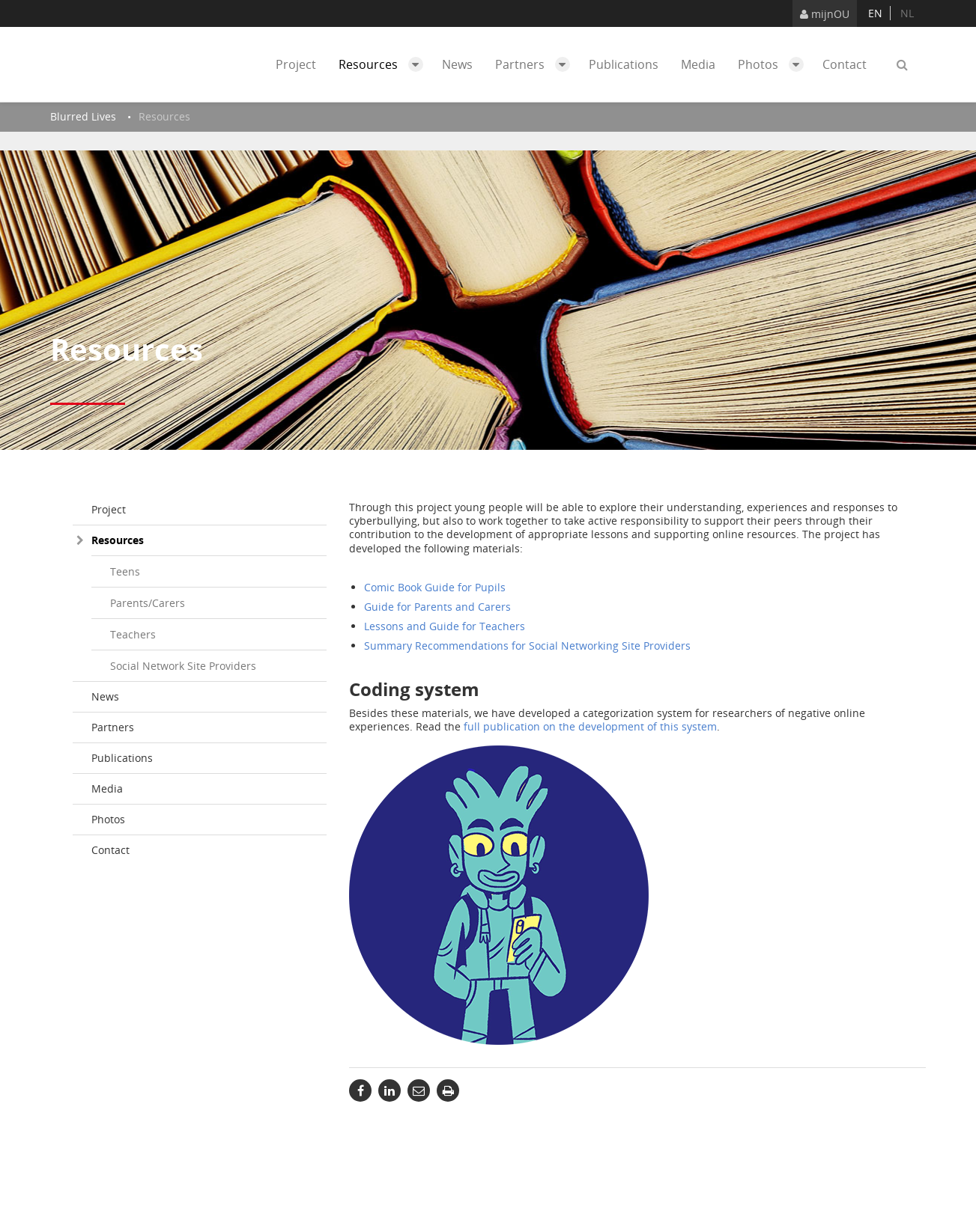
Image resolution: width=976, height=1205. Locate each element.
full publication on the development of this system (590, 726)
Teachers (133, 634)
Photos (774, 64)
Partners (536, 64)
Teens (125, 571)
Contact (844, 64)
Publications (623, 64)
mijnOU (824, 14)
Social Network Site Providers (183, 666)
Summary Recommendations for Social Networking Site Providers (527, 645)
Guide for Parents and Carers (437, 607)
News (457, 64)
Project (296, 64)
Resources (385, 64)
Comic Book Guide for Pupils (435, 587)
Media (698, 64)
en (875, 13)
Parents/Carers (147, 603)
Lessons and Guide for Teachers (444, 626)
